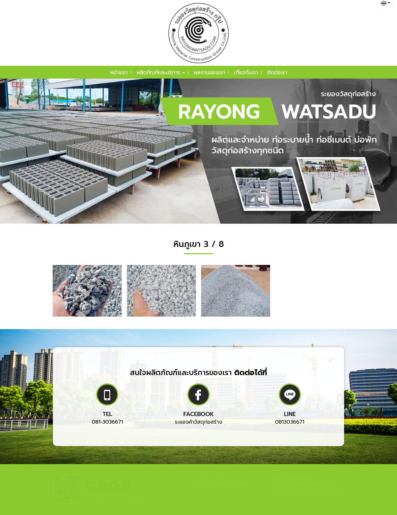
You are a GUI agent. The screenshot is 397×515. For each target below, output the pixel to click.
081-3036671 (107, 422)
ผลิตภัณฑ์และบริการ (161, 72)
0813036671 (289, 422)
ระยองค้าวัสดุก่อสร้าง (198, 422)
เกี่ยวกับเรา (246, 72)
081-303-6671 (232, 485)
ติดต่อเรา (277, 72)
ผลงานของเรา (209, 72)
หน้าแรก (119, 72)
